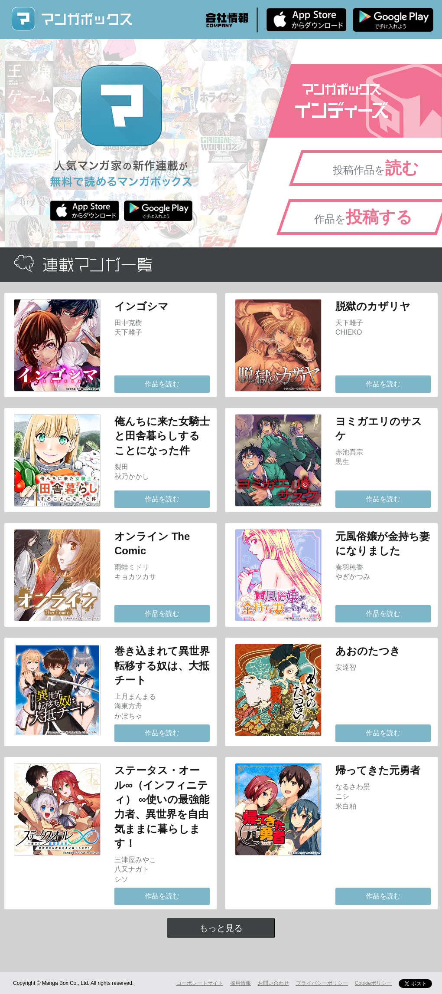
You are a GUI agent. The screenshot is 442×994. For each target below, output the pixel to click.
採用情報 (240, 983)
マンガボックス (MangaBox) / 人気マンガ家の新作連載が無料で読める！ (71, 19)
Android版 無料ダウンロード (393, 20)
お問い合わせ (273, 983)
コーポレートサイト (199, 983)
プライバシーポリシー (322, 983)
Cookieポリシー (373, 983)
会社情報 (227, 20)
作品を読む (162, 384)
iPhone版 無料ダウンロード (306, 20)
